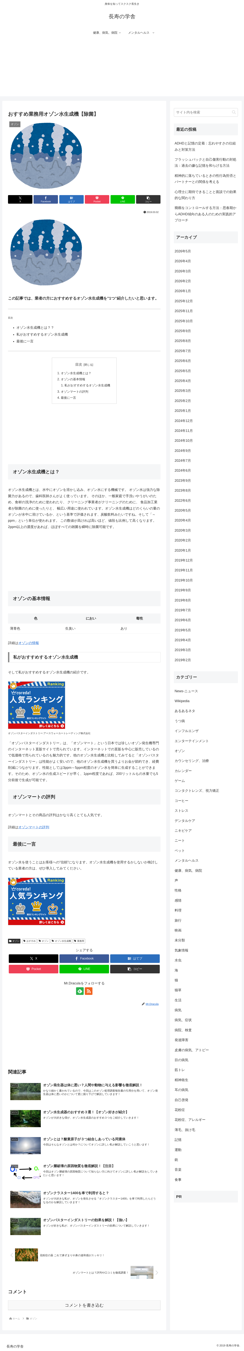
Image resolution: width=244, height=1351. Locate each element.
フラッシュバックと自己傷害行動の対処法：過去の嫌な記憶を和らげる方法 (205, 162)
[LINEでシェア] (123, 199)
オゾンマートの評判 (74, 391)
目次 (78, 364)
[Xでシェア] (20, 199)
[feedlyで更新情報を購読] (80, 991)
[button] (148, 199)
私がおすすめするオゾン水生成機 (87, 385)
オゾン (14, 941)
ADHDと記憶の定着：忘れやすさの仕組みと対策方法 (205, 146)
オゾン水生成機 (61, 941)
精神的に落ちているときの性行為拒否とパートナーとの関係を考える (205, 179)
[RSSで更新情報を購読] (88, 991)
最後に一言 (68, 397)
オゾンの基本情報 (73, 379)
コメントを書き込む (84, 1305)
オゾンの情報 (28, 643)
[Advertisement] (122, 69)
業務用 (79, 941)
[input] (206, 112)
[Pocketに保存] (97, 199)
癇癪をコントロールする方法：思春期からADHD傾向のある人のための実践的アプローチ (205, 214)
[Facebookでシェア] (46, 199)
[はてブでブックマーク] (71, 199)
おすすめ (29, 941)
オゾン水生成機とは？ (76, 373)
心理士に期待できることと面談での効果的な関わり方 (205, 195)
